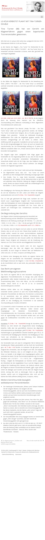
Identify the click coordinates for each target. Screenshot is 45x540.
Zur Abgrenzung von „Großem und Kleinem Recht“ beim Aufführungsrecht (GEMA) (11, 442)
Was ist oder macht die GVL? (35, 440)
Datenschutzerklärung (8, 454)
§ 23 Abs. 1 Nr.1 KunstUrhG (26, 195)
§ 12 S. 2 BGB (34, 225)
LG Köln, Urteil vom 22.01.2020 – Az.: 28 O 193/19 (17, 118)
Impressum (18, 454)
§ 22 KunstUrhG (22, 225)
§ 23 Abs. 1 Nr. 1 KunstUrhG (17, 323)
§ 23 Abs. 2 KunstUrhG (36, 261)
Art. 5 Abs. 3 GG (10, 347)
